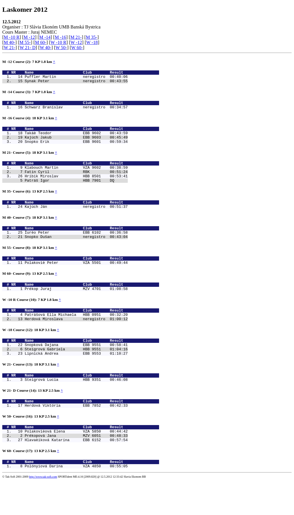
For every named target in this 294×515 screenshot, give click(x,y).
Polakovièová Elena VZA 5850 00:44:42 (76, 462)
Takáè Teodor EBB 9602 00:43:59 (76, 138)
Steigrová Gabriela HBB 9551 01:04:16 (76, 373)
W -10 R (58, 42)
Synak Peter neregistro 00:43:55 (76, 83)
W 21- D (28, 47)
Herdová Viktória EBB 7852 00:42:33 (76, 434)
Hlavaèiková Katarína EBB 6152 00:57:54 (76, 472)
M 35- (91, 37)
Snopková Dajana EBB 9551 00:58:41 (76, 368)
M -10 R (11, 37)
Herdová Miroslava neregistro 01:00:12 (76, 341)
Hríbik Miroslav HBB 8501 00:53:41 (76, 187)
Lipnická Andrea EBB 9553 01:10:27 (76, 379)
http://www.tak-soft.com (43, 511)
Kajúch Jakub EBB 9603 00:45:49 (76, 144)
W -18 (92, 42)
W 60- (77, 47)
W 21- (9, 47)
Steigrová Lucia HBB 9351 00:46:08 (76, 407)
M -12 (29, 37)
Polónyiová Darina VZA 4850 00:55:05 (76, 500)
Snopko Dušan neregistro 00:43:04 (76, 252)
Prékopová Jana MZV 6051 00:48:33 (76, 467)
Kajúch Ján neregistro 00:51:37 (76, 220)
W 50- (61, 47)
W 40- (45, 47)
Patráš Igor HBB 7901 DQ (76, 192)
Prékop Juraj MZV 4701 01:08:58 (76, 308)
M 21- (76, 37)
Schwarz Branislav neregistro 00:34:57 (76, 111)
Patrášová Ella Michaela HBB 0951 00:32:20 (76, 336)
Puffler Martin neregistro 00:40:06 (76, 78)
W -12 (76, 42)
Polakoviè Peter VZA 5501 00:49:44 (76, 280)
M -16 (60, 37)
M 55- (25, 42)
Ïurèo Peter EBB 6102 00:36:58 (76, 247)
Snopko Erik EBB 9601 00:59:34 (76, 149)
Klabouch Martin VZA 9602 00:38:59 (76, 176)
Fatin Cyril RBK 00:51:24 (76, 182)
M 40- (9, 42)
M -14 (45, 37)
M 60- (41, 42)
